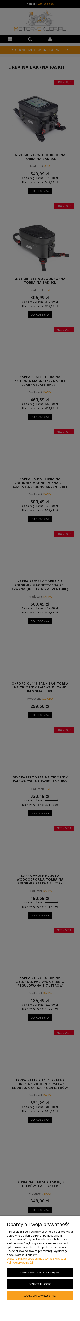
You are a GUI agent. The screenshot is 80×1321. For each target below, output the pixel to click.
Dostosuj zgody (39, 1284)
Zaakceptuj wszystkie (40, 1295)
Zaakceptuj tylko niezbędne (40, 1272)
